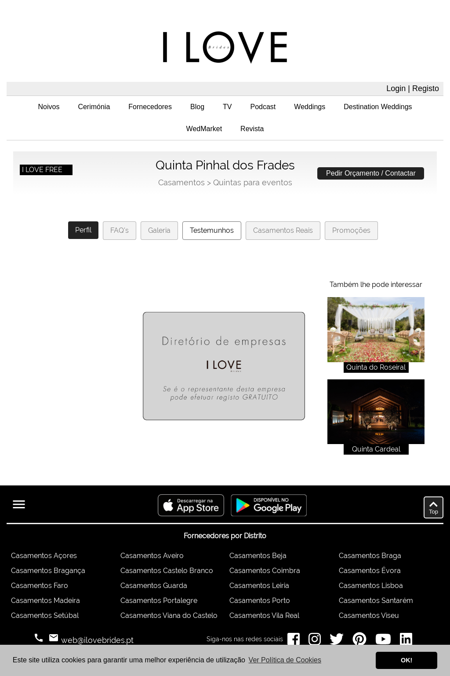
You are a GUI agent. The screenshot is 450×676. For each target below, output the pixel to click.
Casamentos (181, 182)
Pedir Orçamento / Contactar (371, 173)
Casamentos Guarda (153, 585)
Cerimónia (94, 106)
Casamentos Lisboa (371, 585)
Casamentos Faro (39, 585)
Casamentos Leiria (259, 585)
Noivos (48, 106)
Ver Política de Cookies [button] (285, 660)
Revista (252, 128)
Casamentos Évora (370, 570)
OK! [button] (406, 660)
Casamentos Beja (258, 555)
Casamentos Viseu (369, 615)
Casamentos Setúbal (45, 615)
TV (227, 106)
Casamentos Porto (259, 600)
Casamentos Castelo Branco (166, 570)
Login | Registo (412, 88)
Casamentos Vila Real (264, 615)
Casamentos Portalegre (158, 600)
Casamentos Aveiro (152, 555)
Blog (197, 106)
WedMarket (204, 128)
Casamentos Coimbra (264, 570)
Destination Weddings (378, 106)
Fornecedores (150, 106)
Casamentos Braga (370, 555)
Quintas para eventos (252, 182)
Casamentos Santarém (376, 600)
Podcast (263, 106)
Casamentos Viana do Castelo (169, 615)
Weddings (309, 106)
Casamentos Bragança (48, 570)
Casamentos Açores (44, 555)
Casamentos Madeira (45, 600)
